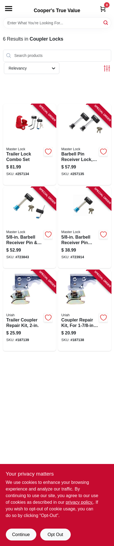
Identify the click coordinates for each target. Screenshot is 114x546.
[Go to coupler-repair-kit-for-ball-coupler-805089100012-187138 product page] (84, 310)
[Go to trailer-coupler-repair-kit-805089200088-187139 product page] (29, 310)
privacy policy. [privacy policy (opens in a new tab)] (79, 502)
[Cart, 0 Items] (103, 9)
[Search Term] (57, 22)
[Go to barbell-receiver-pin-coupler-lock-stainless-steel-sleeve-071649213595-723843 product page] (29, 227)
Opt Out (55, 534)
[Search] (106, 22)
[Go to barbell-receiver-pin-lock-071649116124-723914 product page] (84, 227)
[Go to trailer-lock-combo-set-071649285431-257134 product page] (29, 144)
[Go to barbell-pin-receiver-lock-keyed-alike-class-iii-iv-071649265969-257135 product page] (84, 144)
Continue (21, 534)
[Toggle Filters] (107, 68)
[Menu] (8, 8)
